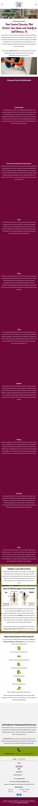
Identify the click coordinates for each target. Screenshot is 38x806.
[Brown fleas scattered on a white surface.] (19, 253)
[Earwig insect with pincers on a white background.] (19, 473)
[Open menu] (2, 4)
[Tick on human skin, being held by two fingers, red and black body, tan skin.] (19, 309)
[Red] (19, 714)
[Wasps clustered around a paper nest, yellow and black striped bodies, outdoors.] (19, 419)
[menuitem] (19, 763)
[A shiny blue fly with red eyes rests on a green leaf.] (19, 527)
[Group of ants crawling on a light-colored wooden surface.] (19, 199)
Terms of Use (19, 802)
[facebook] (20, 795)
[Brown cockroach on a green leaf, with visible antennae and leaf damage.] (19, 93)
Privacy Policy (25, 802)
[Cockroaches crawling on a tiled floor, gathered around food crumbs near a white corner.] (19, 143)
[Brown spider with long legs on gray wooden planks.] (19, 363)
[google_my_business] (17, 795)
